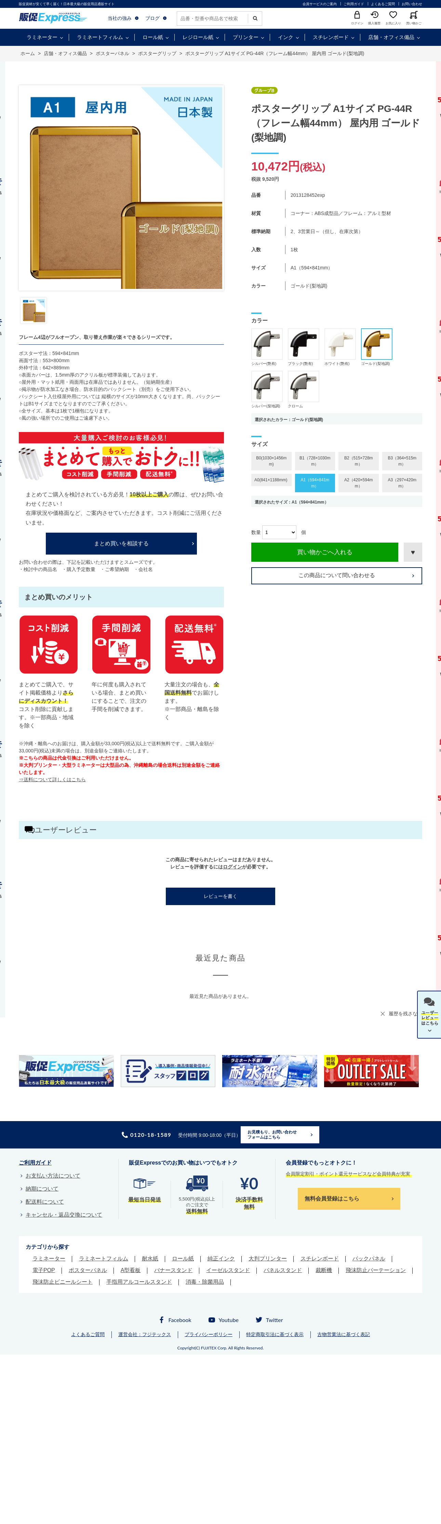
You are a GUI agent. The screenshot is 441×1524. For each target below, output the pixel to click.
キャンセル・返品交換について (64, 1215)
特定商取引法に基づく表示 (275, 1334)
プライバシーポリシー (208, 1334)
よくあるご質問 (383, 4)
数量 (256, 532)
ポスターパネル (88, 1270)
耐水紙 (150, 1258)
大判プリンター (268, 1258)
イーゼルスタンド (228, 1270)
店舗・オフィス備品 (391, 37)
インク (285, 37)
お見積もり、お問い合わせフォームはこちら (272, 1135)
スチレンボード (331, 37)
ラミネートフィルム (100, 37)
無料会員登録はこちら (332, 1199)
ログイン (232, 866)
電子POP (43, 1270)
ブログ (152, 18)
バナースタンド (173, 1270)
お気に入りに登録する (413, 552)
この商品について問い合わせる (336, 575)
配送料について (45, 1202)
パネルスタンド (283, 1270)
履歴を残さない (405, 1013)
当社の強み (120, 18)
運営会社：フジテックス (144, 1334)
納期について (42, 1189)
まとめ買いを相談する (121, 543)
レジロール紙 (198, 37)
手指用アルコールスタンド (139, 1282)
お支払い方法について (53, 1176)
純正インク (221, 1258)
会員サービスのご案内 (320, 4)
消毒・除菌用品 (205, 1282)
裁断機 (324, 1270)
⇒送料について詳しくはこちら (52, 779)
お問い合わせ (412, 4)
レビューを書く (220, 896)
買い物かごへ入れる (324, 552)
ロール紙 (153, 37)
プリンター (245, 37)
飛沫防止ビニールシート (62, 1282)
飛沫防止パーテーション (376, 1270)
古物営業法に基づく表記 (343, 1334)
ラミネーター (42, 37)
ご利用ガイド (354, 4)
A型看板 (131, 1270)
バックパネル (368, 1258)
